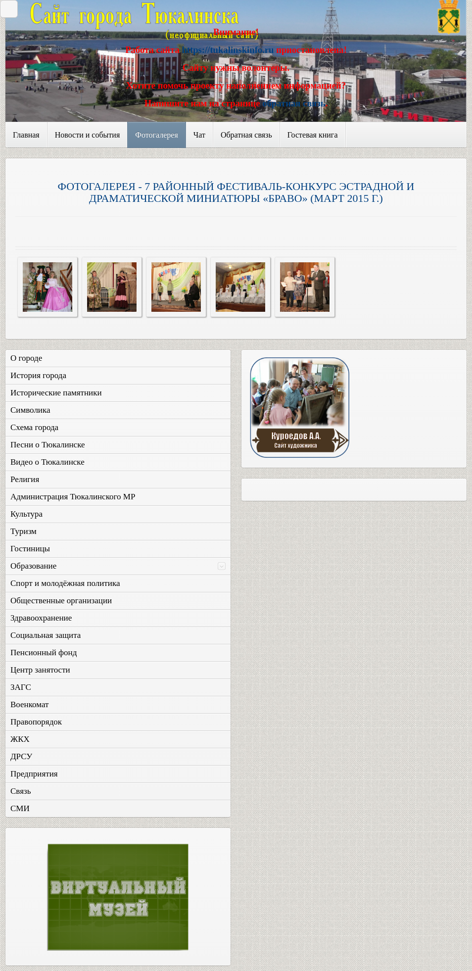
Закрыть (6, 8)
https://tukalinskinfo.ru (228, 50)
